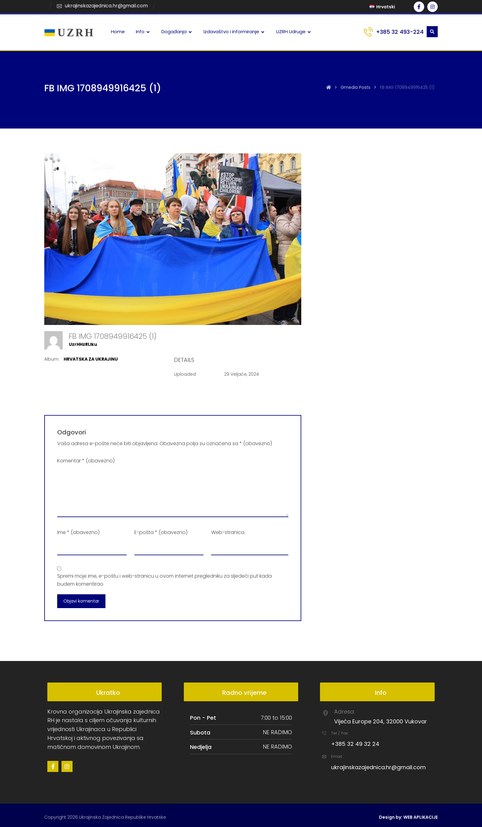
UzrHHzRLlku (83, 344)
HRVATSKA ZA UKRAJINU (91, 359)
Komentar (86, 460)
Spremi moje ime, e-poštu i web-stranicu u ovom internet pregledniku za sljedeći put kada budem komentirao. (164, 580)
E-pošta (161, 532)
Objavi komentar (81, 601)
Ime (78, 532)
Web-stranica (227, 532)
